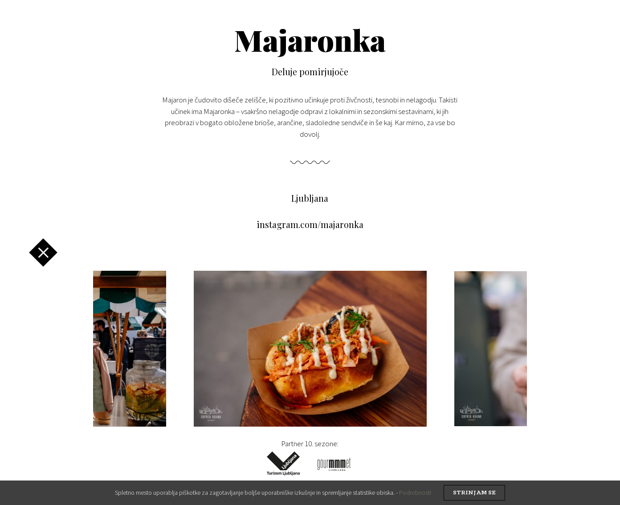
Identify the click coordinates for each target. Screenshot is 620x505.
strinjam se (474, 492)
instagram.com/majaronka (310, 224)
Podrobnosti (415, 493)
